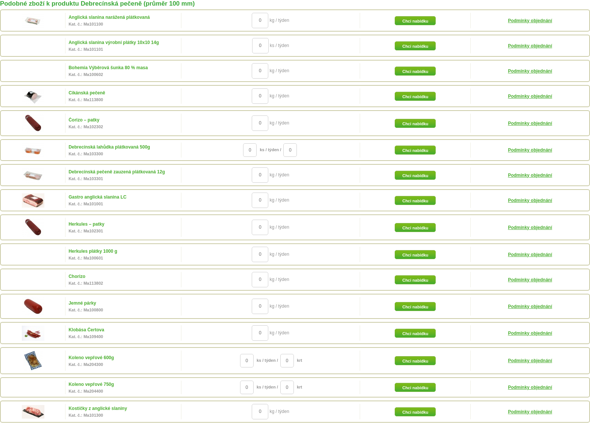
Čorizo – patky (83, 120)
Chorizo (76, 276)
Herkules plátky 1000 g (92, 251)
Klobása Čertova (86, 329)
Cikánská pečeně (86, 93)
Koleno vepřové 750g (91, 384)
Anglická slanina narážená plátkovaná (109, 17)
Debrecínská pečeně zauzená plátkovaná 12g (116, 172)
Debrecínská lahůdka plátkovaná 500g (109, 147)
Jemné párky (82, 303)
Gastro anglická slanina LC (97, 197)
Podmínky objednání (530, 20)
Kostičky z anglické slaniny (97, 408)
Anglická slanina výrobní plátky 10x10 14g (113, 42)
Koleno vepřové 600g (91, 357)
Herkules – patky (86, 224)
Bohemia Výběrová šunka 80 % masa (108, 67)
